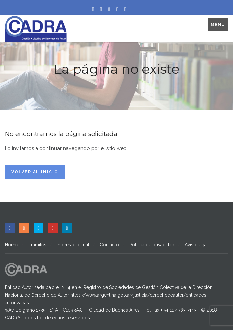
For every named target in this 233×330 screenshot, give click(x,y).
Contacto (109, 244)
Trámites (37, 244)
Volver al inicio (34, 172)
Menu (218, 24)
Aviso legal (196, 244)
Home (11, 244)
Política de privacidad (151, 244)
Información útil (73, 244)
